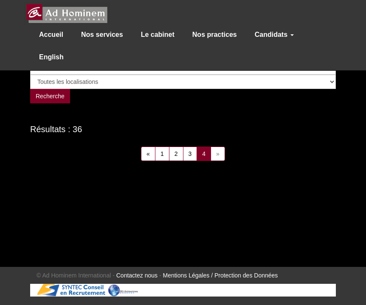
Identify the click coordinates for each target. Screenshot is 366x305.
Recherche (50, 96)
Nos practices (214, 34)
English (51, 57)
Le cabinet (158, 34)
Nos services (102, 34)
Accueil (51, 34)
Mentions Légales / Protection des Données (220, 275)
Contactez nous (137, 275)
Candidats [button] (274, 34)
